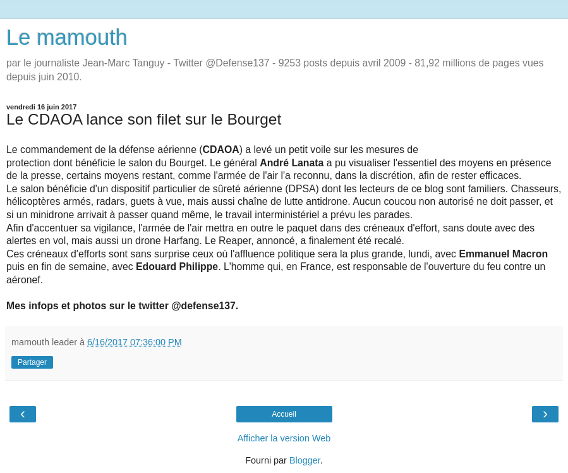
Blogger (304, 460)
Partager (32, 362)
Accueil (284, 414)
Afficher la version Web (284, 438)
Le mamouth (67, 37)
